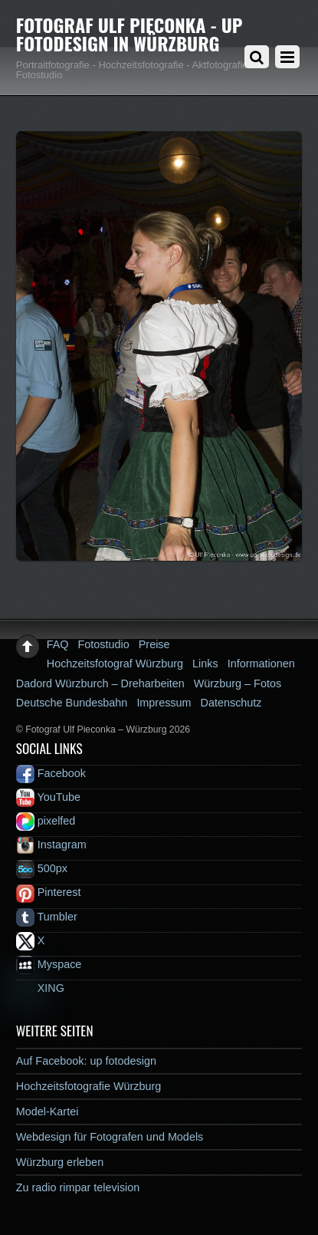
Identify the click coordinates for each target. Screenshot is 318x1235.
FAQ (58, 644)
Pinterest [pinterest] (48, 892)
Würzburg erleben (59, 1162)
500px (41, 868)
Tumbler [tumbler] (46, 917)
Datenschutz (231, 703)
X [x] (30, 940)
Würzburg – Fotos (237, 683)
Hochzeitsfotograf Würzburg (115, 663)
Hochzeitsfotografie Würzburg (89, 1086)
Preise (154, 644)
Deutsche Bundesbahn (72, 703)
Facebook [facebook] (51, 773)
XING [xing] (40, 988)
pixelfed (46, 821)
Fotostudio (103, 644)
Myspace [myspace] (49, 964)
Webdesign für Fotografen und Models (110, 1137)
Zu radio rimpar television (78, 1187)
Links (205, 663)
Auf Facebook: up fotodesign (86, 1061)
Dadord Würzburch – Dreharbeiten (100, 683)
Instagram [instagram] (51, 844)
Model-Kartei (47, 1111)
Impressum (163, 703)
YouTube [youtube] (48, 797)
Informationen (261, 663)
